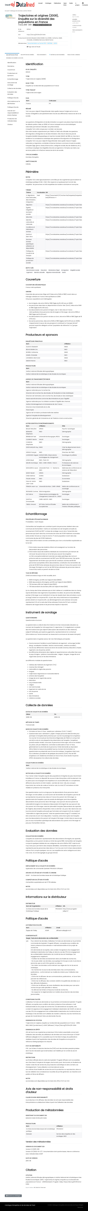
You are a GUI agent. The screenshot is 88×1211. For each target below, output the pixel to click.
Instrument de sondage (12, 84)
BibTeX (38, 1187)
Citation (10, 124)
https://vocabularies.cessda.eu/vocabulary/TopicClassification (66, 205)
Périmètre (10, 66)
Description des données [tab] (27, 54)
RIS (34, 1187)
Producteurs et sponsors (12, 74)
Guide (71, 3)
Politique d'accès (12, 98)
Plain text (43, 1187)
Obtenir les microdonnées (42, 25)
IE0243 (29, 11)
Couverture (11, 70)
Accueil (40, 3)
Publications (57, 3)
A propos (77, 4)
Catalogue (48, 3)
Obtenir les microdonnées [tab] (57, 54)
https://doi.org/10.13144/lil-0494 (36, 34)
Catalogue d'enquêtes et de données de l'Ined (20, 1205)
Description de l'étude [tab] (12, 55)
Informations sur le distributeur (13, 102)
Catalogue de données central (18, 11)
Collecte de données (14, 88)
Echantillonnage (12, 79)
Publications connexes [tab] (73, 54)
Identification (11, 63)
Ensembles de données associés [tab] (14, 58)
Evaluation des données (12, 93)
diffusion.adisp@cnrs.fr (63, 930)
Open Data (65, 4)
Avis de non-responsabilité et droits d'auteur (13, 113)
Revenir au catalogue (13, 1196)
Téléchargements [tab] (41, 54)
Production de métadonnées (12, 120)
